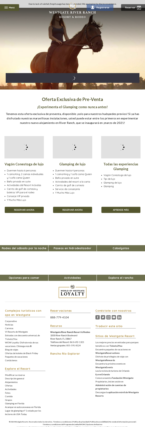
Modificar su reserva (15, 375)
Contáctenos (11, 360)
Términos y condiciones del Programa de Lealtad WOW (64, 424)
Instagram (108, 317)
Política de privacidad (81, 422)
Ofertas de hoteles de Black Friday (21, 353)
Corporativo (11, 321)
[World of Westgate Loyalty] (72, 291)
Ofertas (9, 385)
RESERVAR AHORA (24, 209)
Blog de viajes (11, 349)
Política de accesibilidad (99, 422)
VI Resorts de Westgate (16, 331)
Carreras (9, 328)
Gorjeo (103, 317)
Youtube (114, 317)
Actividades (10, 389)
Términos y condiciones (62, 422)
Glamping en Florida (14, 403)
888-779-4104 (59, 317)
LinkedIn (119, 317)
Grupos (8, 400)
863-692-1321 (77, 342)
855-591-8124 (73, 345)
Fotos (7, 392)
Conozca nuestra (114, 378)
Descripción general (14, 378)
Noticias (9, 324)
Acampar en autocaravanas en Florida (23, 407)
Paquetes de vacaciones (16, 356)
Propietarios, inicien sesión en (110, 385)
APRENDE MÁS (121, 209)
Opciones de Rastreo (94, 424)
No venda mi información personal (122, 422)
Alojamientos (11, 382)
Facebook (97, 317)
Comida (9, 396)
